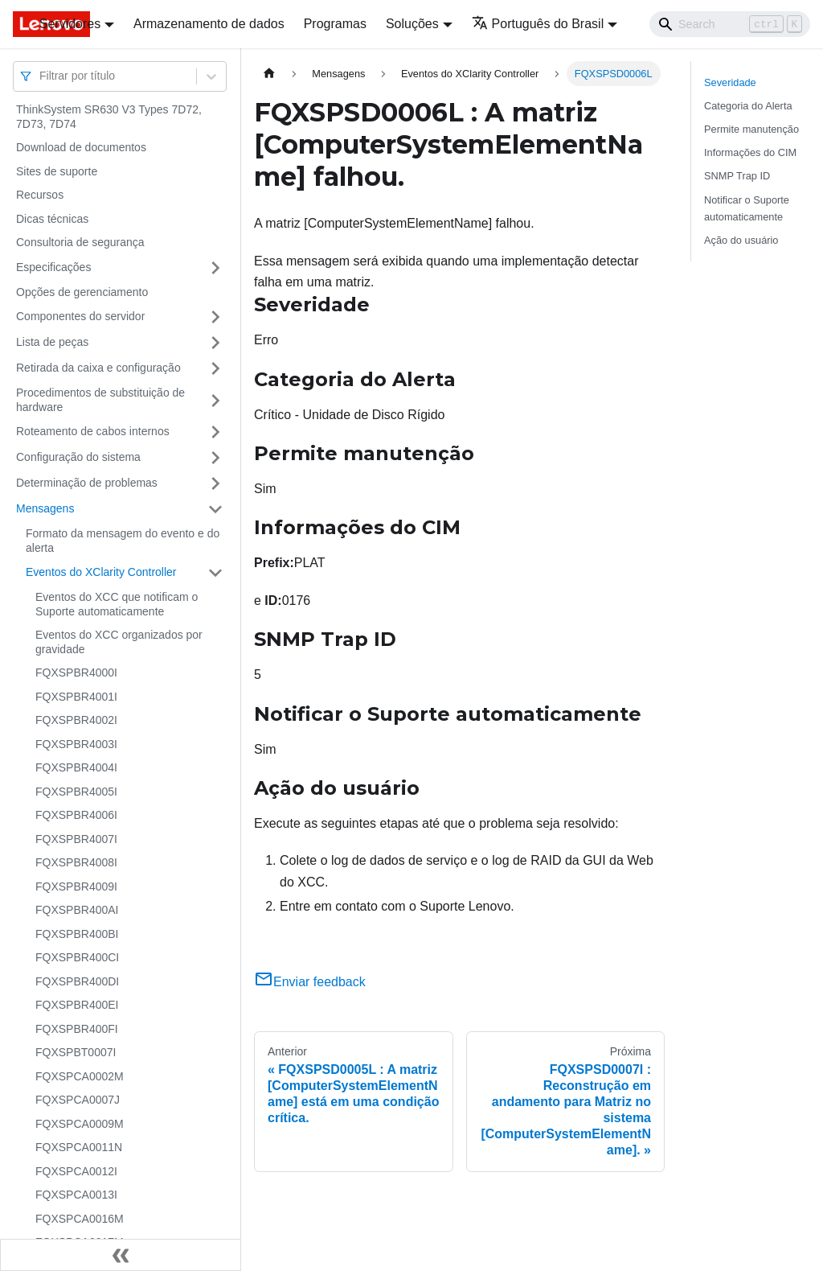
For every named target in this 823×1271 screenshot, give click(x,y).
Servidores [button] (69, 24)
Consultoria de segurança (80, 242)
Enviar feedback (310, 982)
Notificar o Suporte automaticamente (746, 208)
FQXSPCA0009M (79, 1123)
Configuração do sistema (78, 456)
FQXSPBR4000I (76, 672)
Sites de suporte (56, 171)
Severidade (730, 82)
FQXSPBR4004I (76, 767)
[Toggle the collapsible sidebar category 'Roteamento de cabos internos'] (215, 432)
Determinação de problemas (87, 482)
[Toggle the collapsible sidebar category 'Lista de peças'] (215, 343)
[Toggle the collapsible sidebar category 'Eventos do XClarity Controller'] (215, 573)
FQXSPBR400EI (77, 1004)
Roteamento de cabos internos (93, 431)
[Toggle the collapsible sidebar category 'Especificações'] (215, 268)
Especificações (53, 267)
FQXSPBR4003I (76, 744)
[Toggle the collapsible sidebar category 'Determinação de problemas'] (215, 483)
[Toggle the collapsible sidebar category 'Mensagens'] (215, 509)
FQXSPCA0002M (79, 1076)
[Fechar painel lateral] (120, 1255)
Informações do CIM (750, 152)
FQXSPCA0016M (79, 1218)
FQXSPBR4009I (76, 886)
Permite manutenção (751, 129)
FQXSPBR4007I (76, 839)
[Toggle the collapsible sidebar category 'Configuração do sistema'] (215, 458)
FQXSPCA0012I (76, 1171)
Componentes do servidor (80, 316)
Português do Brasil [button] (538, 24)
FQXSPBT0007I (75, 1052)
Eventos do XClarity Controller (101, 572)
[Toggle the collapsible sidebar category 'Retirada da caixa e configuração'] (215, 368)
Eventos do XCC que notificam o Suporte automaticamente (116, 604)
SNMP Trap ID (737, 176)
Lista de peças (52, 341)
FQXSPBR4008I (76, 862)
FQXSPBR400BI (77, 934)
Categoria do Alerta (748, 106)
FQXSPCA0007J (77, 1099)
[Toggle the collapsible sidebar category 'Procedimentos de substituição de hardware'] (215, 400)
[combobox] (41, 76)
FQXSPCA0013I (76, 1194)
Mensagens (45, 508)
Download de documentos (81, 147)
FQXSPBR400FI (76, 1028)
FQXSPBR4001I (76, 696)
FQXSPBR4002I (76, 720)
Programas (335, 24)
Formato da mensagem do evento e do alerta (122, 540)
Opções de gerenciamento (82, 292)
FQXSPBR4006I (76, 814)
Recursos (39, 194)
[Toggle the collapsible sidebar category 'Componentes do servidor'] (215, 317)
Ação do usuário (741, 240)
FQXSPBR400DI (77, 981)
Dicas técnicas (52, 218)
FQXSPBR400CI (77, 957)
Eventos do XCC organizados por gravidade (119, 642)
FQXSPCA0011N (78, 1147)
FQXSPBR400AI (77, 909)
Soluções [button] (412, 24)
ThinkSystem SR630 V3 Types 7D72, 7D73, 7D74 (109, 116)
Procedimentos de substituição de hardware (100, 399)
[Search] (729, 24)
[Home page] (269, 73)
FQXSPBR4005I (76, 791)
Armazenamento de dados (209, 24)
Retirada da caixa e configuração (98, 367)
